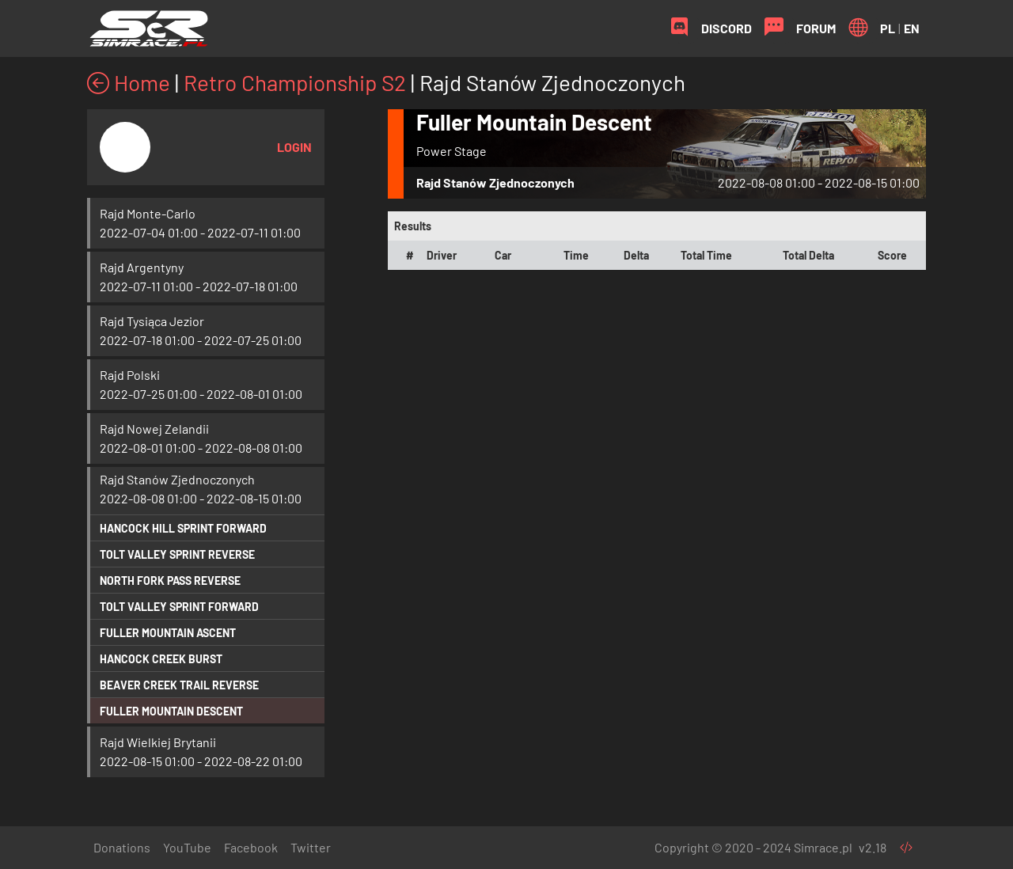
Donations (121, 847)
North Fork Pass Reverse (170, 580)
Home (128, 82)
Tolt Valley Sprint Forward (179, 606)
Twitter (310, 847)
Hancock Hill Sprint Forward (183, 528)
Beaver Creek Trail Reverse (179, 685)
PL (887, 28)
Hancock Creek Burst (161, 659)
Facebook (251, 847)
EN (912, 28)
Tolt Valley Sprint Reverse (177, 554)
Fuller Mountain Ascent (168, 632)
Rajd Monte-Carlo (147, 213)
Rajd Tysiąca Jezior (152, 320)
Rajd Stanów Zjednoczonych (177, 479)
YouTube (187, 847)
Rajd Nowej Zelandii (154, 428)
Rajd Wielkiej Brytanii (158, 741)
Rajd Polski (130, 374)
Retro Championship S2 (295, 82)
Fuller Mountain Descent (171, 711)
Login (294, 146)
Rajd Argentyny (142, 267)
